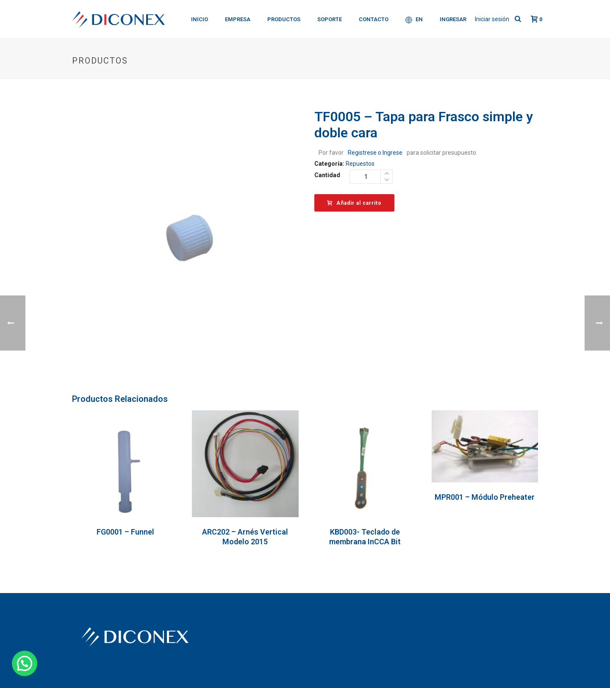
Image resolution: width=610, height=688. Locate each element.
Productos (283, 19)
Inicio (199, 19)
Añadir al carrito (354, 203)
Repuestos (360, 163)
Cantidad (327, 175)
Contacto (373, 19)
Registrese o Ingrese (375, 152)
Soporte (329, 19)
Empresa (237, 19)
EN (414, 19)
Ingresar (453, 19)
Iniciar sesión (492, 19)
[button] (24, 663)
